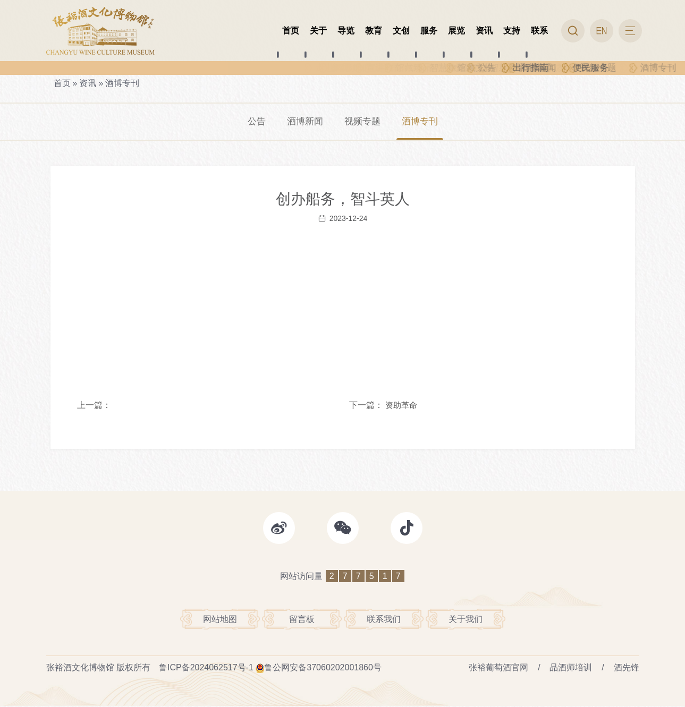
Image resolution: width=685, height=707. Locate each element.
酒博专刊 (122, 83)
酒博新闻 (303, 121)
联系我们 (384, 619)
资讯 (87, 83)
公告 (253, 121)
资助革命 (401, 406)
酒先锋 (626, 668)
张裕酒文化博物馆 (80, 668)
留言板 (302, 619)
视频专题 (363, 121)
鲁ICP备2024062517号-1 (206, 668)
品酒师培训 (570, 668)
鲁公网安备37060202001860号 (323, 668)
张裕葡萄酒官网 (498, 668)
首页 (62, 83)
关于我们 (466, 619)
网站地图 (220, 619)
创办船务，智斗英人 (343, 199)
